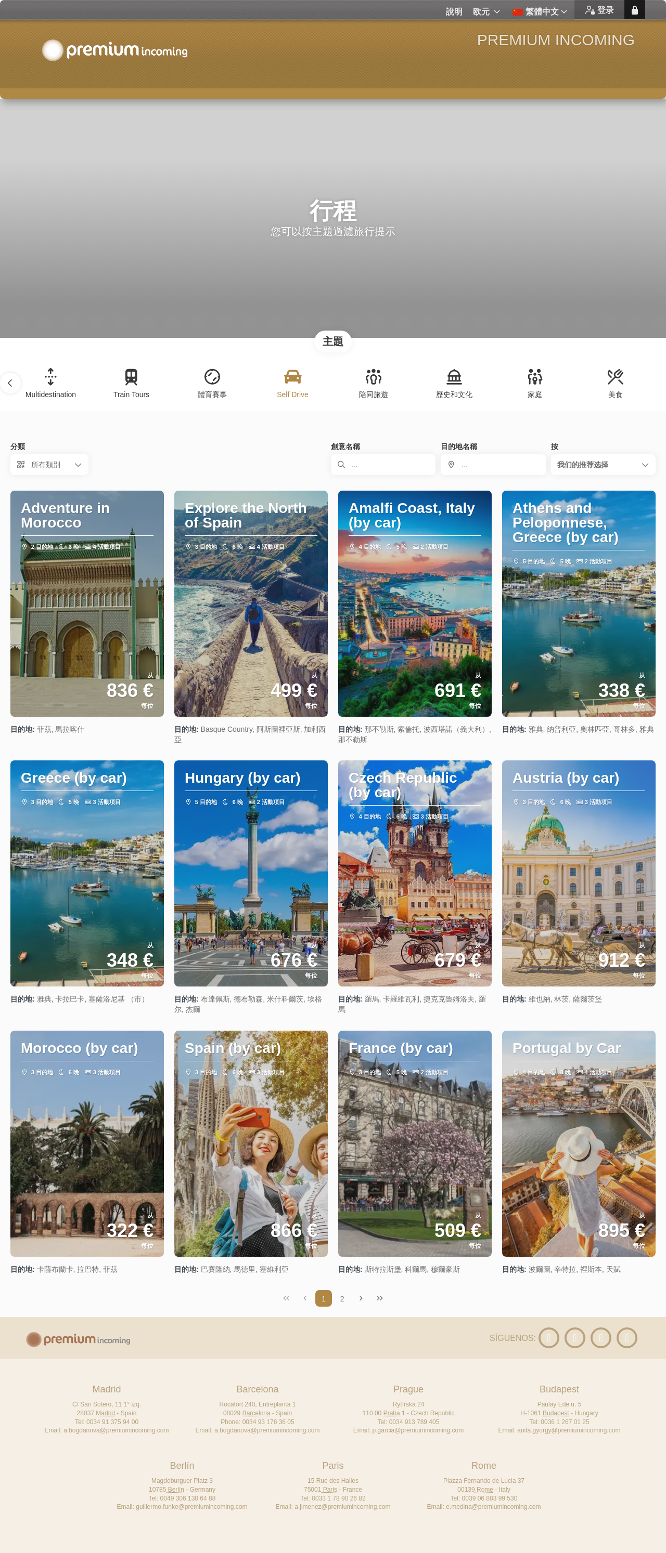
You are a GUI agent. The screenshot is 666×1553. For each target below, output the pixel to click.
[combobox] (493, 464)
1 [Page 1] (324, 1299)
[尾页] (380, 1298)
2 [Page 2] (342, 1299)
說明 (454, 11)
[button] (10, 383)
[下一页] (361, 1298)
